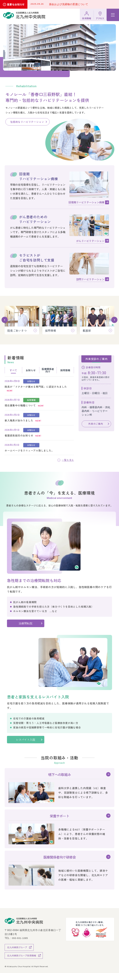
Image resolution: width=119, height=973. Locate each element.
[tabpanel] (39, 415)
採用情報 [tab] (65, 370)
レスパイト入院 (28, 739)
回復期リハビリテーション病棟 (86, 202)
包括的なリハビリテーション (27, 122)
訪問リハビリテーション (90, 279)
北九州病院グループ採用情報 (21, 955)
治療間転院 (26, 623)
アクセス (100, 18)
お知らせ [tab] (31, 370)
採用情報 (86, 18)
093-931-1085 (20, 938)
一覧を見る (67, 460)
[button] (5, 320)
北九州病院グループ (17, 947)
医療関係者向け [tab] (48, 370)
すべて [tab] (13, 370)
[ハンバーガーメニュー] (113, 15)
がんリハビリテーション (90, 241)
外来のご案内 (95, 423)
